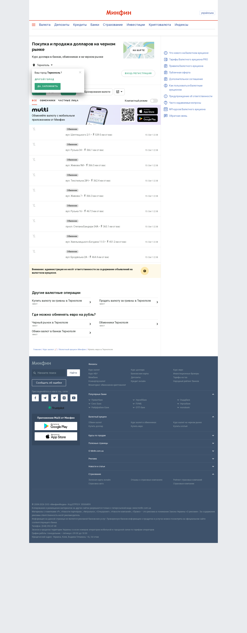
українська (207, 13)
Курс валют (94, 370)
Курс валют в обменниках (143, 422)
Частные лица (68, 100)
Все (34, 100)
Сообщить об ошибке (49, 382)
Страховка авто (96, 483)
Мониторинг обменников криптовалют (107, 385)
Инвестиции (136, 24)
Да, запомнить (47, 86)
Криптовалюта (160, 24)
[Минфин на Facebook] (35, 397)
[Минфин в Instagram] (64, 397)
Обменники (48, 100)
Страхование (113, 24)
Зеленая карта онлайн (100, 480)
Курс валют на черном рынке (187, 422)
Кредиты (80, 24)
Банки (94, 24)
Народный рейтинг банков (186, 381)
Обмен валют (95, 422)
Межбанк (93, 377)
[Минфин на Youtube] (73, 397)
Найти (73, 372)
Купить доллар (96, 426)
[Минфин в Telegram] (45, 397)
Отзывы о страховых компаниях (146, 480)
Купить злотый (180, 426)
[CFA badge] (39, 496)
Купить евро (137, 426)
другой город (44, 79)
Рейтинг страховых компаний (187, 480)
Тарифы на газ (180, 377)
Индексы (181, 24)
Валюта (44, 24)
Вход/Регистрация (138, 73)
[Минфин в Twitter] (54, 397)
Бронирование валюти (95, 92)
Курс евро (178, 370)
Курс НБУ (93, 373)
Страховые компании (183, 483)
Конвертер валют (97, 381)
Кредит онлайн (138, 381)
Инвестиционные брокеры (186, 373)
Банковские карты (140, 373)
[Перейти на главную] (123, 13)
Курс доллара (137, 370)
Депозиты (61, 24)
